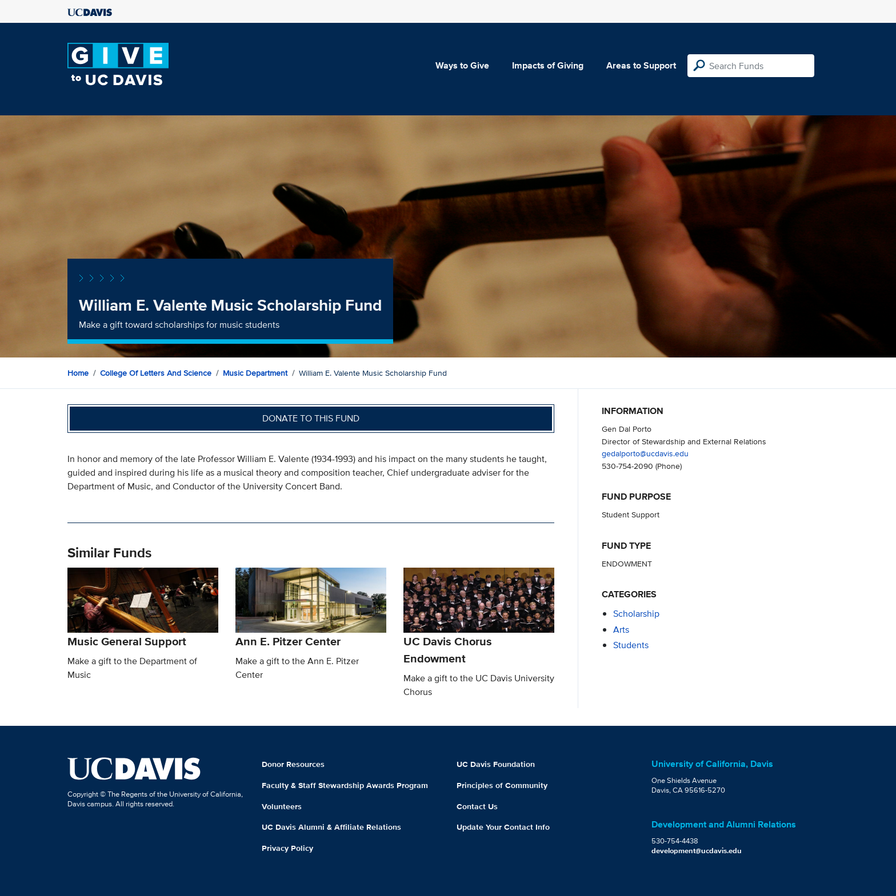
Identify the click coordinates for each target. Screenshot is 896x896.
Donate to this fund (310, 418)
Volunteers (282, 806)
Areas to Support (641, 65)
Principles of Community (502, 785)
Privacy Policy (287, 848)
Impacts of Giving (547, 65)
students (631, 645)
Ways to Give (462, 65)
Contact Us (477, 806)
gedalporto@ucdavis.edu (645, 453)
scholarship (636, 613)
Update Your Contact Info (503, 827)
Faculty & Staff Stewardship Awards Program (345, 785)
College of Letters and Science (155, 373)
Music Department (255, 373)
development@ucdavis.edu (696, 850)
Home (78, 373)
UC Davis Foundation (496, 764)
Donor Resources (293, 764)
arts (621, 629)
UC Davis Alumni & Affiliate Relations (331, 827)
